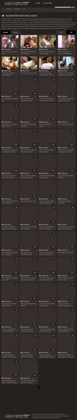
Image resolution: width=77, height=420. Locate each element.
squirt (49, 331)
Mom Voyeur (15, 3)
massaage (61, 331)
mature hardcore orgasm (14, 21)
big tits (7, 73)
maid (12, 98)
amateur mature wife (34, 19)
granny (49, 73)
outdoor (41, 126)
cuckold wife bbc (24, 26)
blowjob (45, 98)
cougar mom (16, 28)
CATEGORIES (47, 3)
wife (9, 75)
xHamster (6, 49)
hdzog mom (41, 23)
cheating (45, 150)
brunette (30, 329)
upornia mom (63, 19)
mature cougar (18, 23)
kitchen (16, 278)
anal (64, 73)
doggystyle (61, 75)
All (71, 32)
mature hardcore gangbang (51, 21)
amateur (60, 73)
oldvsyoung (27, 53)
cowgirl (12, 354)
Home (38, 3)
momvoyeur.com (15, 416)
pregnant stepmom (64, 26)
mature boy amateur (50, 26)
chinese (71, 73)
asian (3, 51)
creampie (64, 51)
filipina (44, 278)
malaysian (11, 331)
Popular (5, 32)
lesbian (71, 329)
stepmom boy (51, 23)
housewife (47, 354)
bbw (25, 98)
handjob (12, 303)
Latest (16, 32)
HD (61, 32)
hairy (68, 51)
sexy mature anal (30, 23)
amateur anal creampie (51, 25)
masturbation (5, 152)
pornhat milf (64, 21)
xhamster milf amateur (21, 25)
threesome (11, 177)
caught (63, 354)
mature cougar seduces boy (46, 28)
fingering (12, 150)
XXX (24, 9)
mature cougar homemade (65, 23)
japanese (7, 51)
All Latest (8, 9)
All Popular (17, 9)
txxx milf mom (61, 28)
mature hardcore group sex (32, 21)
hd (43, 51)
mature (13, 51)
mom (3, 53)
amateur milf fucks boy (49, 19)
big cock (48, 329)
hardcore (60, 53)
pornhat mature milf (66, 25)
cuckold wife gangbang (29, 28)
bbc (25, 380)
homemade (68, 53)
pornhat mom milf (36, 26)
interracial (30, 382)
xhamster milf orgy (20, 19)
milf (16, 51)
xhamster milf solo (36, 25)
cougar (45, 73)
